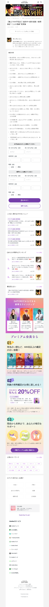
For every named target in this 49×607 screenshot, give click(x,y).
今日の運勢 (11, 470)
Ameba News (14, 565)
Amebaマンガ (14, 557)
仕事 (19, 470)
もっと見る (39, 252)
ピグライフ (13, 561)
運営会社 (29, 589)
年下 (37, 470)
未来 (39, 463)
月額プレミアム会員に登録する (24, 450)
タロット (32, 463)
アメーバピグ (14, 549)
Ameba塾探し (14, 530)
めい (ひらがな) (29, 148)
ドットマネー (14, 534)
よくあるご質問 (27, 584)
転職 (25, 470)
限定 (18, 463)
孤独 (33, 467)
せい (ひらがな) (13, 148)
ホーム (8, 18)
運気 (22, 467)
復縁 (27, 467)
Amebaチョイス (14, 526)
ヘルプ (20, 584)
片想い (24, 463)
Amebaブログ (14, 541)
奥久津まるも (16, 18)
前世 (16, 467)
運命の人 (11, 463)
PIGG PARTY (14, 553)
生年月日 (11, 156)
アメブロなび (14, 569)
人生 (10, 467)
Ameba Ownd (14, 545)
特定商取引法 (29, 586)
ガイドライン (21, 586)
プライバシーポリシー (19, 587)
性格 (31, 470)
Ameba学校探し (14, 573)
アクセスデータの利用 (31, 587)
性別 (10, 164)
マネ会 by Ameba (15, 537)
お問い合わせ (22, 589)
